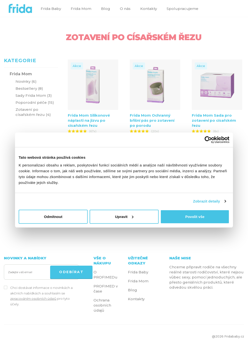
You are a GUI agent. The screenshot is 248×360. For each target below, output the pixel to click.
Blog (105, 8)
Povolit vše (194, 216)
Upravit (124, 216)
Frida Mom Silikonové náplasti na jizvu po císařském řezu (89, 120)
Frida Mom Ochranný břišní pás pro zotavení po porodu (152, 120)
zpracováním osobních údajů (33, 298)
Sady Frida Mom (34, 95)
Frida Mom (81, 8)
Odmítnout (53, 216)
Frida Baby (51, 8)
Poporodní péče (35, 102)
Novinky (26, 81)
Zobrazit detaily (206, 201)
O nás (125, 8)
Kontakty (148, 8)
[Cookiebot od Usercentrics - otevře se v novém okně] (208, 139)
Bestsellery (29, 88)
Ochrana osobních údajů (102, 305)
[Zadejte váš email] (28, 272)
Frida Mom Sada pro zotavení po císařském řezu (214, 120)
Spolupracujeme (182, 8)
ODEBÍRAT (71, 272)
